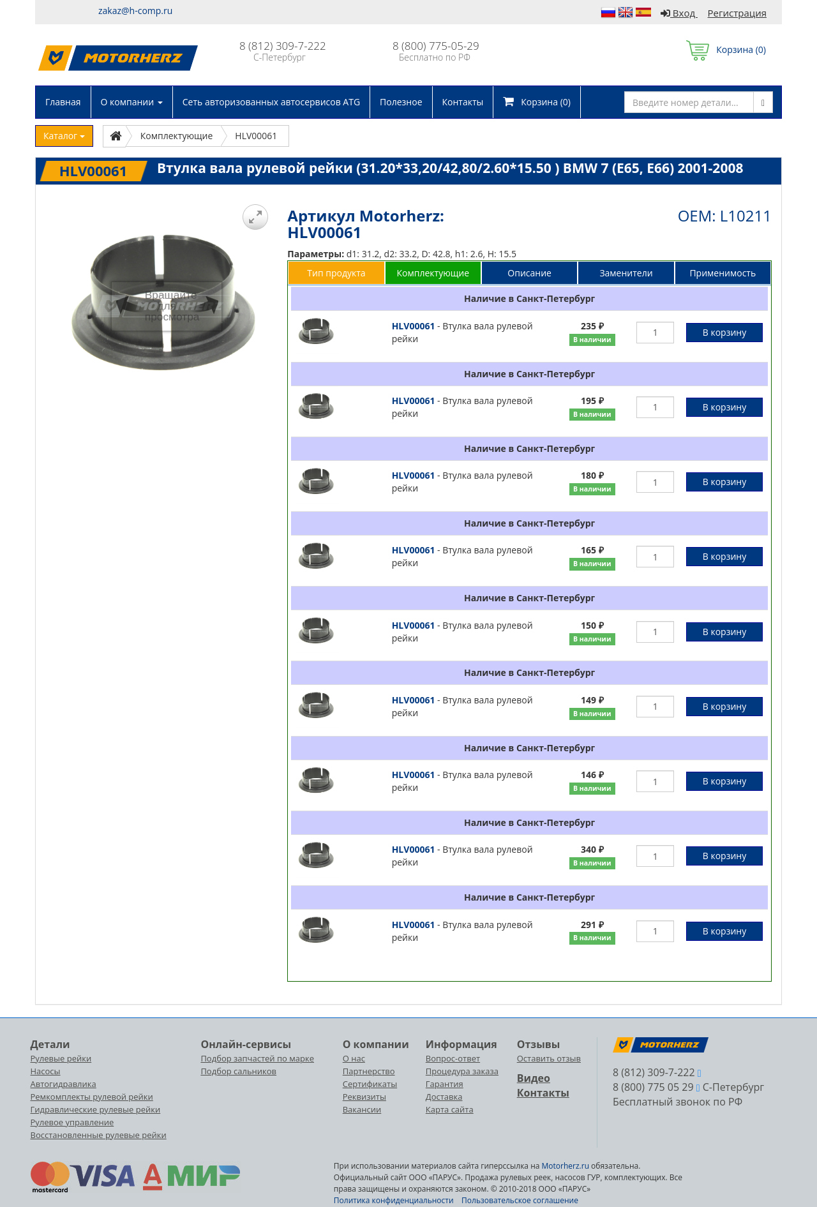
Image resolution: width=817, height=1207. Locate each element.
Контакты (463, 102)
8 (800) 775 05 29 (653, 1087)
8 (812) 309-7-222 (282, 45)
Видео (533, 1078)
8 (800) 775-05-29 (436, 45)
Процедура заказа (462, 1071)
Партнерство (369, 1071)
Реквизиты (364, 1096)
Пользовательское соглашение (519, 1200)
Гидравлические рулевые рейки (96, 1109)
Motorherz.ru (565, 1165)
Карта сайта (450, 1109)
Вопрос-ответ (453, 1058)
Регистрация (737, 12)
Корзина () (726, 49)
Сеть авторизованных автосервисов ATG (271, 102)
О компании (132, 102)
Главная (63, 102)
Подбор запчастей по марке (257, 1058)
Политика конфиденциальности (394, 1200)
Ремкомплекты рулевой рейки (92, 1096)
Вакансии (362, 1109)
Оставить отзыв (549, 1058)
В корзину (724, 332)
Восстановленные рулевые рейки (99, 1135)
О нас (354, 1058)
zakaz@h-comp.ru (135, 10)
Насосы (46, 1071)
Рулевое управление (72, 1122)
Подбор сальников (238, 1071)
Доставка (444, 1096)
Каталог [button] (64, 136)
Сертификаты (370, 1084)
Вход (679, 12)
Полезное (401, 102)
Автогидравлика (63, 1084)
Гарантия (444, 1084)
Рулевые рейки (61, 1058)
